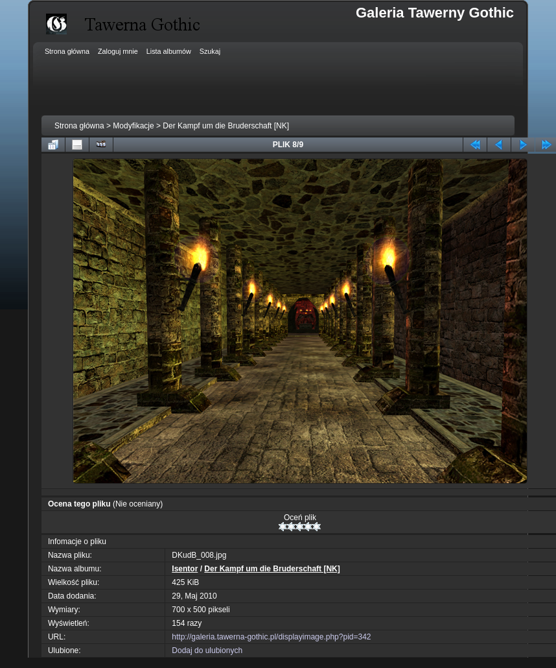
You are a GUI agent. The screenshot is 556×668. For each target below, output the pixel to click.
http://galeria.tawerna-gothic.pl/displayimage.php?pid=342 (271, 636)
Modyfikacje (133, 125)
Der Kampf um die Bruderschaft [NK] (226, 125)
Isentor (185, 568)
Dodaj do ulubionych (207, 650)
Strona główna (79, 125)
